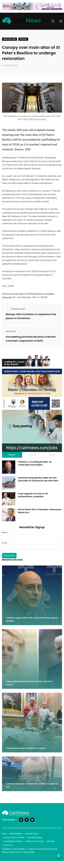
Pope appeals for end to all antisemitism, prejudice (33, 495)
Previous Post (15, 308)
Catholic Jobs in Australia (13, 837)
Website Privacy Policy (34, 841)
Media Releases (15, 834)
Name (6, 532)
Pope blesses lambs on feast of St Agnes (26, 748)
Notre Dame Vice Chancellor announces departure (39, 511)
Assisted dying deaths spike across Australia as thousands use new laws (38, 479)
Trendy (52, 455)
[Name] (32, 537)
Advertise (50, 841)
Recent (12, 455)
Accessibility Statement (13, 841)
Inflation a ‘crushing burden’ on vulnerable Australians (35, 463)
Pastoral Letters (31, 834)
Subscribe (9, 555)
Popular (32, 455)
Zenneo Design (28, 852)
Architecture (9, 39)
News (4, 834)
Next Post (13, 331)
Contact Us (8, 845)
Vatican (23, 39)
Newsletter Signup (34, 837)
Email (5, 543)
